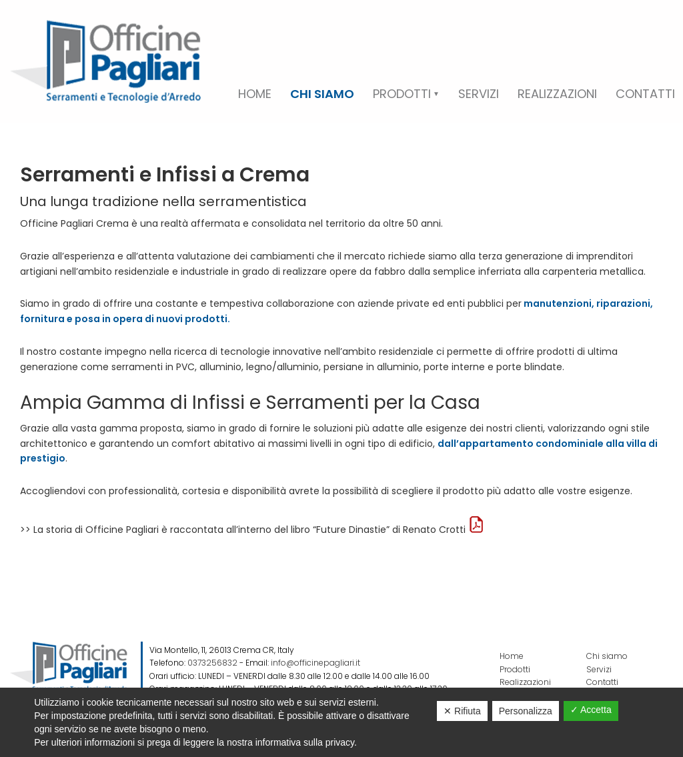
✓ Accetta (591, 709)
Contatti (602, 682)
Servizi (599, 669)
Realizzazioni (525, 682)
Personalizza (525, 711)
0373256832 (212, 662)
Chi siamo (607, 656)
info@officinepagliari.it (315, 662)
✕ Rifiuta (462, 711)
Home (512, 656)
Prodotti (515, 669)
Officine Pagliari (105, 61)
